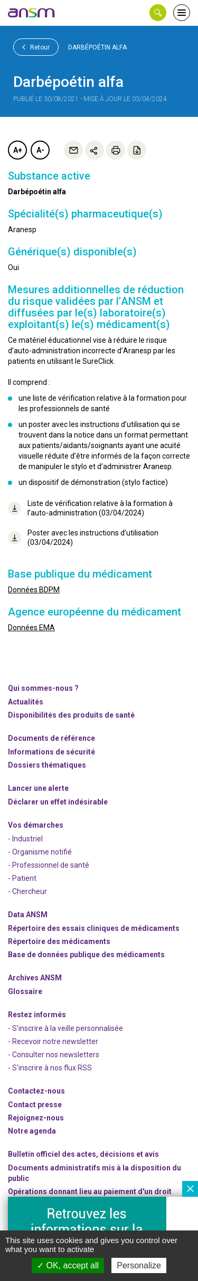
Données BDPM (34, 589)
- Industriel (25, 839)
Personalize (139, 1265)
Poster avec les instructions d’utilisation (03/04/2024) (83, 538)
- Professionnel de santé (48, 865)
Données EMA (31, 627)
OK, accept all (68, 1265)
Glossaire (25, 991)
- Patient (22, 878)
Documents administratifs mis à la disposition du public (94, 1173)
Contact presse (35, 1104)
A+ (17, 150)
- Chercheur (27, 891)
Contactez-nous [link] (36, 1091)
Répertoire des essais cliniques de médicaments (94, 928)
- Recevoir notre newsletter (53, 1041)
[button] (157, 12)
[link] (31, 12)
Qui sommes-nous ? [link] (43, 688)
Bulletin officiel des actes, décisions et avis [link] (83, 1154)
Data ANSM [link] (28, 914)
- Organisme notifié (40, 852)
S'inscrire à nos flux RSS (52, 1068)
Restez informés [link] (37, 1014)
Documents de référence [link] (51, 738)
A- (40, 150)
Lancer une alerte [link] (38, 788)
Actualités (25, 702)
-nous (36, 1118)
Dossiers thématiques (47, 765)
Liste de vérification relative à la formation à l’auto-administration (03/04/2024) (90, 508)
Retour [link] (36, 47)
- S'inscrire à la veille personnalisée (65, 1028)
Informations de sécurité (51, 752)
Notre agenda (32, 1131)
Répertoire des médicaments (59, 941)
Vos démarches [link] (35, 825)
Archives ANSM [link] (35, 978)
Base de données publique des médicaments (86, 954)
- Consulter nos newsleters (53, 1054)
